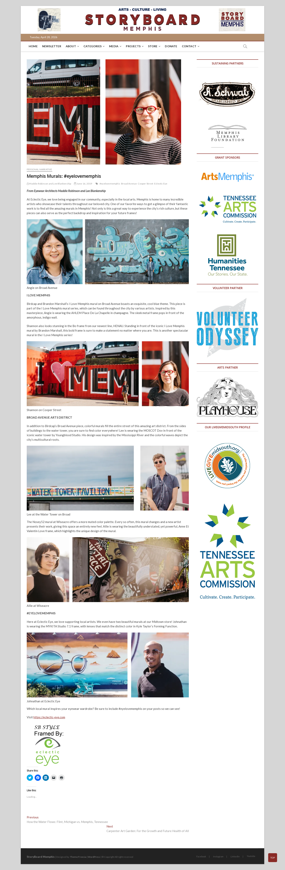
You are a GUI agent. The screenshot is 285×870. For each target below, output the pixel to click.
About (71, 46)
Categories (93, 46)
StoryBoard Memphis (41, 856)
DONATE (171, 46)
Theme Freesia (78, 856)
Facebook (201, 856)
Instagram (218, 856)
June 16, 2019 (83, 183)
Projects (133, 46)
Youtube (251, 856)
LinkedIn (235, 856)
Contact (189, 46)
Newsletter (51, 46)
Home (33, 46)
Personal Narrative (39, 169)
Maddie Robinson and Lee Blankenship (49, 183)
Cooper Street (145, 183)
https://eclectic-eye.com (49, 717)
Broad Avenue (129, 183)
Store (152, 46)
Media (113, 46)
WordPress (94, 856)
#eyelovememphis (110, 183)
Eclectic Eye (160, 183)
